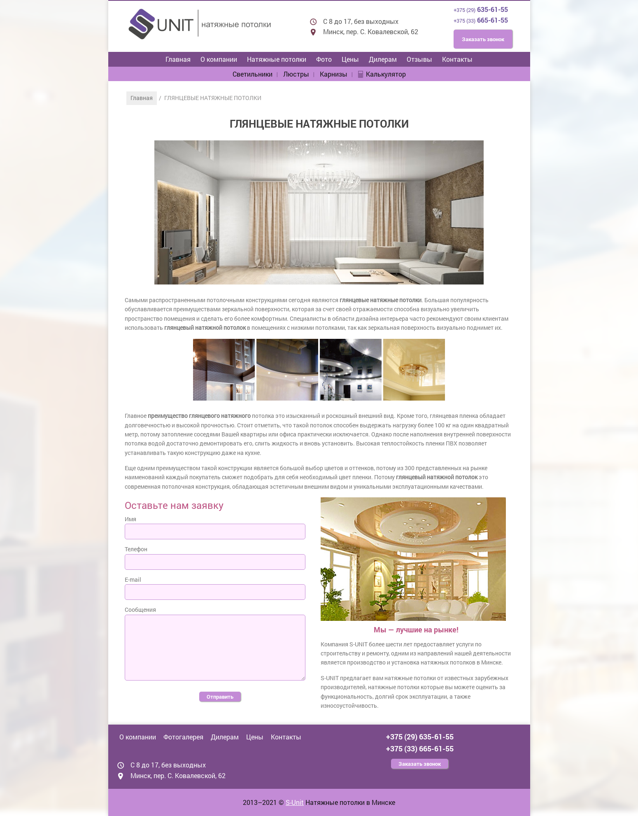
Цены (350, 59)
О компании (218, 59)
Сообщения (140, 609)
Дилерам (383, 59)
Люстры (296, 74)
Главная (178, 59)
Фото (324, 59)
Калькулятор (386, 74)
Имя (130, 519)
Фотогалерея (183, 736)
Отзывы (419, 59)
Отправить (220, 696)
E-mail (133, 579)
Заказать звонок (483, 39)
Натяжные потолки (276, 59)
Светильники (252, 74)
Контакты (457, 59)
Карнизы (333, 74)
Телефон (136, 549)
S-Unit (295, 802)
